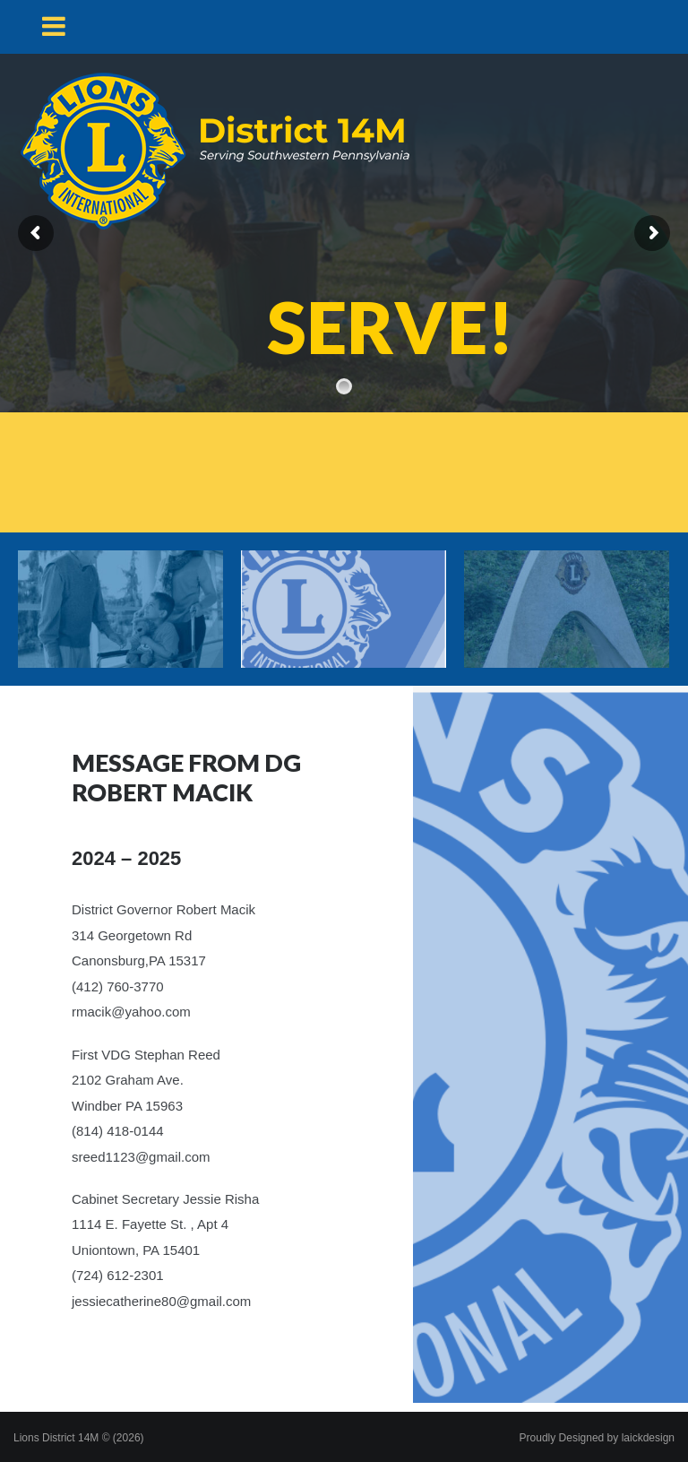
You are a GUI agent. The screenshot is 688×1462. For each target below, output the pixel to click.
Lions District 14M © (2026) (78, 1438)
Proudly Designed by (597, 1438)
